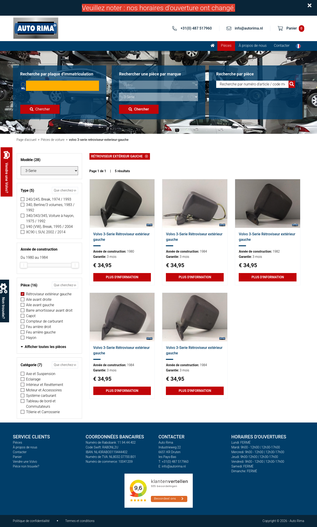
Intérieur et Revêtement (44, 385)
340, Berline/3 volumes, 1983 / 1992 (50, 207)
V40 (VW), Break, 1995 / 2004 (49, 226)
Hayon (31, 338)
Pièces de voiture (52, 140)
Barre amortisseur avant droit (49, 310)
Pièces (226, 45)
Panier (17, 457)
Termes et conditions (80, 521)
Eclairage (33, 379)
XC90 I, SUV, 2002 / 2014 (46, 232)
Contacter (282, 45)
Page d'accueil (26, 140)
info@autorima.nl (249, 28)
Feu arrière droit (38, 327)
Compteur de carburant (44, 321)
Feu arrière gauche (41, 332)
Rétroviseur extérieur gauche (49, 294)
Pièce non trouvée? (26, 466)
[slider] (24, 265)
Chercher (40, 109)
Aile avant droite (39, 299)
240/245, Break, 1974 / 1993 (48, 199)
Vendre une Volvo (25, 461)
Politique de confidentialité (31, 521)
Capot (31, 316)
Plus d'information (122, 277)
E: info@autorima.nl (172, 466)
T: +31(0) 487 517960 (174, 461)
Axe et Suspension (41, 374)
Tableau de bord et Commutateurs (41, 404)
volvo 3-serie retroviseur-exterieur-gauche (99, 140)
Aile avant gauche (40, 305)
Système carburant (41, 395)
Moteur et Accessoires (44, 390)
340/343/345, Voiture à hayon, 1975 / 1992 (50, 218)
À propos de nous (253, 45)
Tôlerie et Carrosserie (43, 412)
